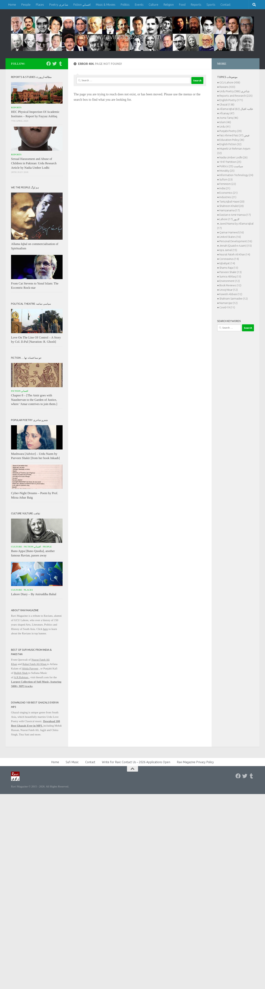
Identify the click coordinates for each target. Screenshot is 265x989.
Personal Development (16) (235, 241)
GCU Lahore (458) (229, 82)
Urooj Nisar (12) (228, 289)
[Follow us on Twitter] (54, 63)
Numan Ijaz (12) (228, 302)
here (45, 629)
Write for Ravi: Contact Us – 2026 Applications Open (136, 762)
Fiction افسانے (82, 4)
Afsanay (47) (226, 113)
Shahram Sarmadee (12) (233, 298)
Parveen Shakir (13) (230, 272)
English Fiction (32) (230, 144)
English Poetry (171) (231, 100)
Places (40, 4)
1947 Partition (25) (230, 161)
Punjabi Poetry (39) (230, 130)
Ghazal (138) (226, 104)
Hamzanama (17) (229, 210)
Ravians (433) (227, 86)
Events (139, 4)
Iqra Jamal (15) (228, 250)
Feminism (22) (227, 183)
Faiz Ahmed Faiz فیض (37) (234, 135)
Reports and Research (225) (235, 95)
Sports (210, 4)
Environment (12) (229, 280)
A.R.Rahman (21, 677)
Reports (196, 4)
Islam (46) (225, 122)
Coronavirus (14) (229, 258)
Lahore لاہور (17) (229, 219)
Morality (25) (226, 170)
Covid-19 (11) (227, 307)
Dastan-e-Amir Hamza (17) (235, 214)
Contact (225, 4)
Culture (153, 4)
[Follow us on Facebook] (48, 63)
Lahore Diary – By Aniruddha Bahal (33, 594)
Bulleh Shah (21, 672)
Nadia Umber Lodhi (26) (233, 157)
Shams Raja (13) (228, 267)
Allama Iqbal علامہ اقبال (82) (236, 108)
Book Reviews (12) (230, 285)
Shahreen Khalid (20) (231, 205)
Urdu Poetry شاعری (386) (234, 91)
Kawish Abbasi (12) (230, 294)
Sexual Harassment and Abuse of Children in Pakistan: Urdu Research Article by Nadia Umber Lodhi (33, 163)
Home (12, 4)
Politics (125, 4)
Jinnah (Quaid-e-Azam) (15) (235, 245)
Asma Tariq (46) (228, 117)
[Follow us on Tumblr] (60, 63)
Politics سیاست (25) (231, 166)
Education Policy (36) (231, 139)
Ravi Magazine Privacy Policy (195, 762)
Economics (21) (228, 192)
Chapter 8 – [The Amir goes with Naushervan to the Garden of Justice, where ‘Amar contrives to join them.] (34, 400)
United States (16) (230, 236)
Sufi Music (72, 762)
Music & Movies (105, 4)
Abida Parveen (30, 668)
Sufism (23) (226, 179)
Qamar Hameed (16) (231, 232)
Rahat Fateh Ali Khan (34, 664)
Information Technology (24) (236, 175)
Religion (168, 4)
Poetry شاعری (58, 4)
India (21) (224, 188)
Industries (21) (227, 197)
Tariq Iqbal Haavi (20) (231, 201)
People (26, 4)
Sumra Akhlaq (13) (230, 276)
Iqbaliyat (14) (227, 263)
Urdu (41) (224, 126)
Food (182, 4)
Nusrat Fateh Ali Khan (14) (234, 254)
